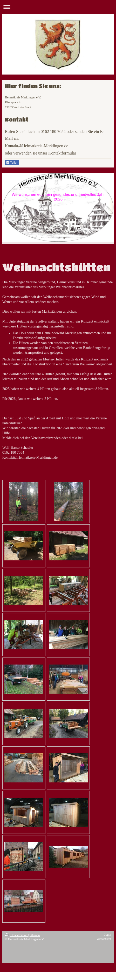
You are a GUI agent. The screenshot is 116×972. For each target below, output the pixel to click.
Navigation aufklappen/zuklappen (58, 6)
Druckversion (16, 935)
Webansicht (104, 939)
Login (107, 934)
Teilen (12, 162)
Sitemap (35, 935)
